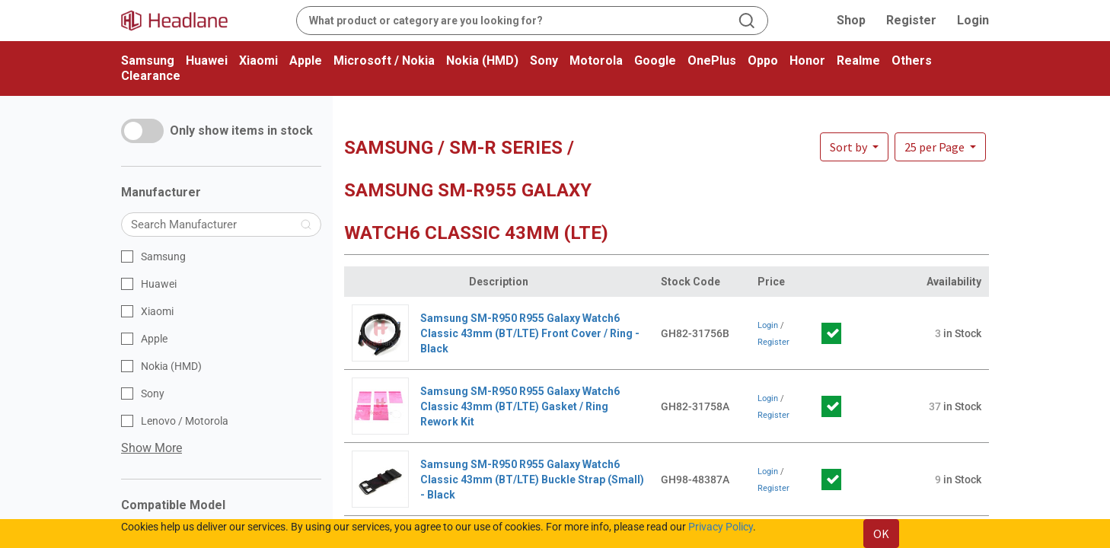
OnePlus (711, 60)
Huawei (207, 60)
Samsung (147, 60)
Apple (305, 60)
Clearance (150, 75)
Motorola (596, 60)
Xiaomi (258, 60)
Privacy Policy (720, 527)
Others (912, 60)
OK (881, 533)
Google (655, 60)
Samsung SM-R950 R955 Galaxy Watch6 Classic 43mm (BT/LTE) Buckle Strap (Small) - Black (532, 479)
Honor (807, 60)
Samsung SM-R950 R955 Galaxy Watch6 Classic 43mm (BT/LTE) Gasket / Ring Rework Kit (520, 406)
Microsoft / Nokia (384, 60)
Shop (851, 20)
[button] (940, 146)
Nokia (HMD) (482, 60)
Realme (858, 60)
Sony (544, 60)
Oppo (763, 60)
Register (911, 20)
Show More (151, 448)
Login (973, 20)
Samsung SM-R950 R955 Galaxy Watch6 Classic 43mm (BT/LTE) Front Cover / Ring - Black (530, 333)
